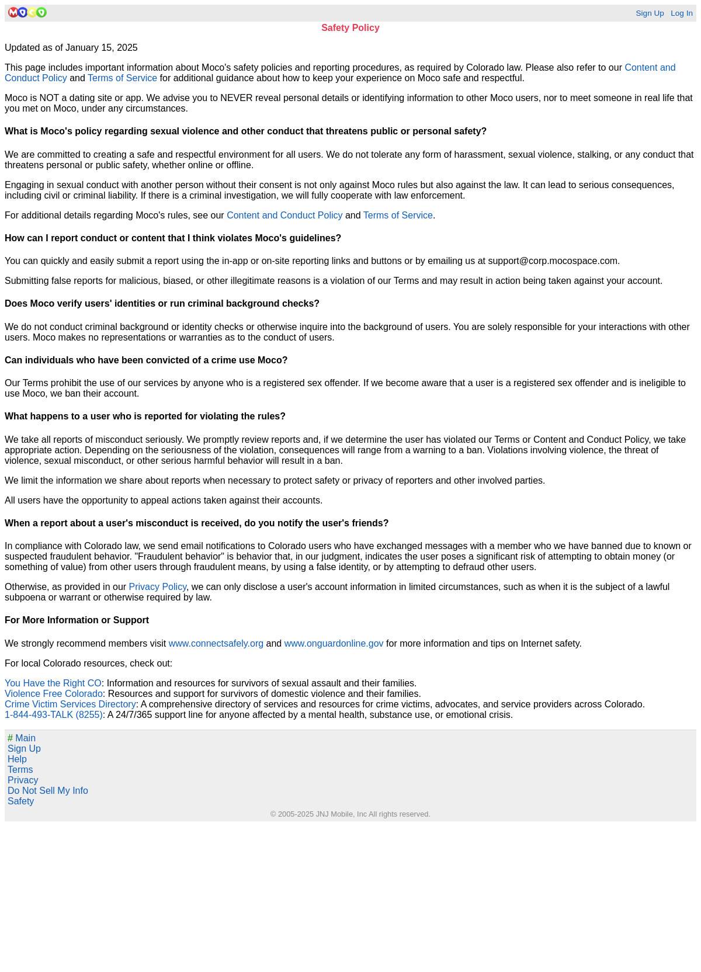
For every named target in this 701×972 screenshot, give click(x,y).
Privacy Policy (157, 587)
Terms (20, 770)
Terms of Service (122, 78)
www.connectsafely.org (216, 643)
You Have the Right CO (53, 683)
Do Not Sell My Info (48, 791)
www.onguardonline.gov (334, 643)
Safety (21, 801)
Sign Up (650, 13)
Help (17, 759)
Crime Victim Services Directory (70, 704)
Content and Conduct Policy (284, 215)
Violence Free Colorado (54, 694)
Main (22, 738)
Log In (682, 13)
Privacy (23, 780)
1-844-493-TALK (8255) (54, 715)
